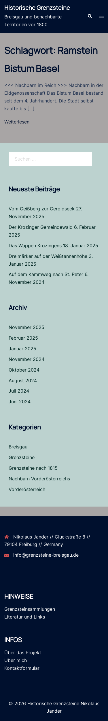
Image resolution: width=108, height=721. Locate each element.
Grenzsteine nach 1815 (33, 468)
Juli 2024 (19, 391)
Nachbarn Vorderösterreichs (39, 479)
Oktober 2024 (24, 370)
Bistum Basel (31, 68)
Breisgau (18, 447)
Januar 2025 (22, 348)
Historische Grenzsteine (37, 8)
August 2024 (23, 380)
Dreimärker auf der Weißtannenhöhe (48, 256)
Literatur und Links (24, 617)
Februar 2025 (23, 338)
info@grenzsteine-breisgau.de (46, 555)
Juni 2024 (20, 401)
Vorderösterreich (27, 489)
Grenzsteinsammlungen (29, 609)
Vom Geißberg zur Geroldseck (42, 209)
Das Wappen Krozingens (35, 245)
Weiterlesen (16, 122)
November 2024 (26, 359)
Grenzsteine (22, 457)
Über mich (15, 660)
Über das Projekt (22, 652)
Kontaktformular (21, 668)
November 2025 (26, 327)
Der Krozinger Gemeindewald (41, 227)
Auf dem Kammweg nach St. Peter (46, 274)
